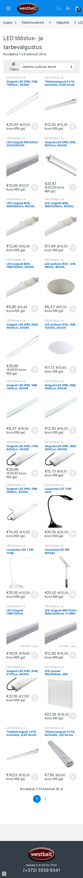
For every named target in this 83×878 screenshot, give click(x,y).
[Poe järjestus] (47, 67)
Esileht (7, 22)
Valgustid (62, 22)
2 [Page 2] (45, 799)
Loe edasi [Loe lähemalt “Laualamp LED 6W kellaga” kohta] (73, 594)
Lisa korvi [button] (35, 127)
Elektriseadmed (33, 22)
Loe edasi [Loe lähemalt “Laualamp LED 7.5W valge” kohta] (35, 594)
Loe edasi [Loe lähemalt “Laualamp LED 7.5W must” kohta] (73, 534)
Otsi (58, 8)
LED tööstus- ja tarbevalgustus (15, 79)
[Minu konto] (68, 8)
